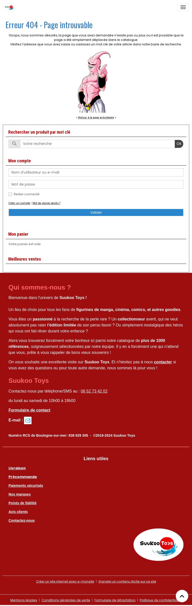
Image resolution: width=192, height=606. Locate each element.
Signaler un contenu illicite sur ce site (127, 581)
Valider (96, 212)
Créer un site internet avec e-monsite (65, 581)
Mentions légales (23, 600)
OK (179, 143)
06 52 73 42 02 (94, 391)
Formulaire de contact (29, 410)
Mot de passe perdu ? (46, 203)
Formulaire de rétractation (115, 600)
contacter (163, 362)
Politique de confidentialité (161, 600)
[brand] (10, 7)
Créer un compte (19, 203)
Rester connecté (27, 194)
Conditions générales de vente (66, 600)
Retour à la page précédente (96, 117)
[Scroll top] (182, 596)
